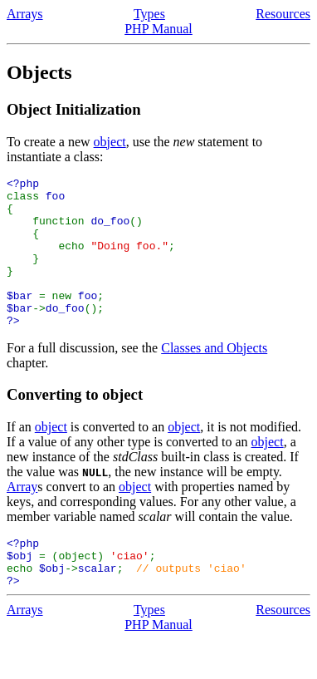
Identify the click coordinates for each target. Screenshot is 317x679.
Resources (283, 14)
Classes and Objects (214, 378)
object (110, 142)
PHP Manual (158, 29)
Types (149, 14)
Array (22, 516)
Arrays (25, 14)
